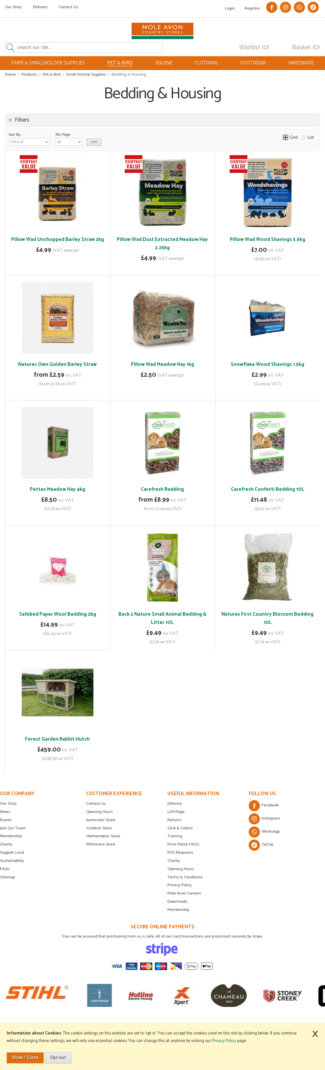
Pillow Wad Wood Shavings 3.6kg (267, 239)
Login (230, 8)
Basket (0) (306, 47)
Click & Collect (180, 828)
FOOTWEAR (253, 63)
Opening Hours (99, 811)
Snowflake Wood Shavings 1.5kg (267, 364)
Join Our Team (13, 828)
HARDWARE (301, 63)
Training (174, 836)
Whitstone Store (100, 844)
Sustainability (12, 860)
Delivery (40, 7)
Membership (11, 836)
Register (252, 8)
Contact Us (68, 7)
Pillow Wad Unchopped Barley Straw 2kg (57, 239)
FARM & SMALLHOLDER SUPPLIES (48, 63)
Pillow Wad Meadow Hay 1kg (162, 364)
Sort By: (29, 138)
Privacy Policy (179, 885)
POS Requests (180, 852)
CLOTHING (206, 63)
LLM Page (176, 811)
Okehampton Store (103, 836)
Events (6, 820)
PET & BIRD (120, 63)
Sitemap (7, 877)
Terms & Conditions (185, 877)
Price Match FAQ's (183, 844)
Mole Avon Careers (184, 893)
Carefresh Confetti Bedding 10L (267, 489)
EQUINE (163, 63)
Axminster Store (100, 820)
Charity (6, 844)
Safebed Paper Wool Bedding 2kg (57, 614)
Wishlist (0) (254, 47)
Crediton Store (99, 828)
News (5, 811)
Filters (22, 120)
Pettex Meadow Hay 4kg (57, 489)
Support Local (12, 852)
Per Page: (69, 138)
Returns (174, 820)
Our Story (13, 7)
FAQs (5, 869)
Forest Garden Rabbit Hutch (57, 739)
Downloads (177, 901)
